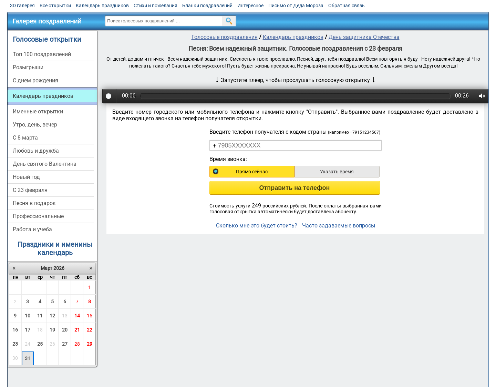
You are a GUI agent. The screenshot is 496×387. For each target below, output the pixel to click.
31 (27, 358)
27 (65, 344)
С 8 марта (25, 137)
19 (52, 330)
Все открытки (55, 5)
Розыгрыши (28, 67)
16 (15, 330)
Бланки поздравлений (207, 5)
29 (89, 344)
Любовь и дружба (36, 150)
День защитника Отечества (364, 37)
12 (52, 315)
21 (77, 330)
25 (40, 344)
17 (27, 330)
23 (15, 344)
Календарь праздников (102, 5)
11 (40, 315)
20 (65, 330)
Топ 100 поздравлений (42, 54)
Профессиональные (38, 216)
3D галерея (22, 5)
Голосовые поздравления (225, 37)
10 (27, 315)
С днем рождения (35, 80)
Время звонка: (228, 159)
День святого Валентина (44, 164)
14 (77, 315)
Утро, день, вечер (35, 124)
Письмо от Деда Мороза (295, 5)
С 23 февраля (30, 190)
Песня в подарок (34, 203)
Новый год (26, 177)
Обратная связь (346, 5)
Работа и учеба (32, 229)
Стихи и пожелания (155, 5)
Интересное (250, 5)
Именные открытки (38, 111)
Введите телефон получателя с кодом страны (294, 132)
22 (89, 330)
